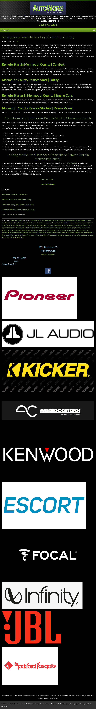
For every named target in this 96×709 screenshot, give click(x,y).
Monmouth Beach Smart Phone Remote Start (74, 230)
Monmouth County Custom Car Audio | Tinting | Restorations (48, 8)
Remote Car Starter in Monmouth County (16, 199)
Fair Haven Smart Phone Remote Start (76, 223)
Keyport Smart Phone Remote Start (13, 228)
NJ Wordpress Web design (67, 704)
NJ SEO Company (32, 704)
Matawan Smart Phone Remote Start (22, 230)
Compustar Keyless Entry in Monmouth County (18, 210)
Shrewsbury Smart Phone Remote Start (23, 235)
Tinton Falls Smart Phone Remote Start (48, 235)
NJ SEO (42, 704)
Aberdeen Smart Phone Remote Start (42, 220)
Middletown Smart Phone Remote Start (46, 230)
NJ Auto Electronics (48, 184)
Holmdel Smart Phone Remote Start (55, 225)
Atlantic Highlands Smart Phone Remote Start (69, 220)
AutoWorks (72, 163)
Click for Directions (48, 254)
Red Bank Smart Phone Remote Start (42, 233)
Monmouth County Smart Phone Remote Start (16, 233)
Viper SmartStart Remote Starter (13, 215)
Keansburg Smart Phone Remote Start (79, 225)
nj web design (81, 704)
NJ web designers (51, 704)
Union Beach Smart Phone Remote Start (73, 235)
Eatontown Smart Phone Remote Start (52, 223)
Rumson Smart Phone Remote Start (66, 233)
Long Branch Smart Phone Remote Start (61, 228)
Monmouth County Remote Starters (14, 194)
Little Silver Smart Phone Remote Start (36, 228)
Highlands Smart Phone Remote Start (31, 225)
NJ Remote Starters (48, 179)
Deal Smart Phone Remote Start (29, 223)
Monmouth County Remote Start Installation (18, 205)
